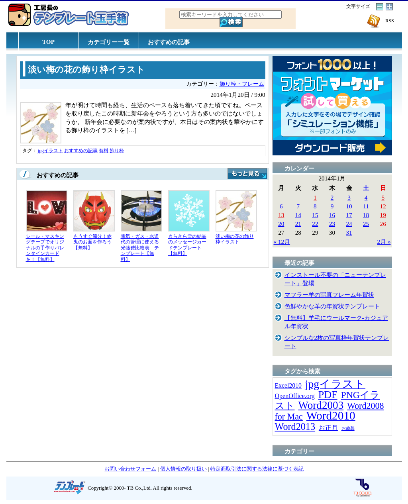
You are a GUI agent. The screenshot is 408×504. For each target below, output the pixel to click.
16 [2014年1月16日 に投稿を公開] (332, 215)
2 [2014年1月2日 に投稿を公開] (332, 197)
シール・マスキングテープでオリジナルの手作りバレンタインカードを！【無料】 (45, 247)
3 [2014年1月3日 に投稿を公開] (349, 197)
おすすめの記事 (169, 42)
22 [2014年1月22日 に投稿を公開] (315, 223)
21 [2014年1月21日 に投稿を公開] (298, 223)
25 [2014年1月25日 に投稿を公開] (366, 223)
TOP (48, 41)
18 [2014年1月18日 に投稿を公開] (366, 215)
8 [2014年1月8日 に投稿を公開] (315, 206)
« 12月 (282, 241)
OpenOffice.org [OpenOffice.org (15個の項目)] (295, 395)
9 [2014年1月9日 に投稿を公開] (332, 206)
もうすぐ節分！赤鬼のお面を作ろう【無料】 (92, 242)
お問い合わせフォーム (130, 469)
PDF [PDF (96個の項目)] (327, 394)
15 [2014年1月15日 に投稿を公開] (315, 215)
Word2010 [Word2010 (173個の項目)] (330, 415)
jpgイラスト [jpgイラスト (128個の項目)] (335, 384)
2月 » (384, 241)
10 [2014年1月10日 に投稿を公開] (349, 206)
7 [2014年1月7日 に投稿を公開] (298, 206)
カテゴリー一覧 (108, 42)
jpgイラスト (50, 150)
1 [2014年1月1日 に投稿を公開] (315, 197)
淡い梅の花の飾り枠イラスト (86, 70)
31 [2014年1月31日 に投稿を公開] (349, 232)
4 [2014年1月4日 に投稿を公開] (366, 197)
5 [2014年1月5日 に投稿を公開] (382, 197)
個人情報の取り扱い (183, 469)
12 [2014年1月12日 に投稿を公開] (383, 206)
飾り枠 (117, 150)
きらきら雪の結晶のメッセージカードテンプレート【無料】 (187, 245)
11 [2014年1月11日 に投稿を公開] (366, 206)
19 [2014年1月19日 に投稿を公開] (383, 215)
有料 (103, 150)
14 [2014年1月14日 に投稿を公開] (298, 215)
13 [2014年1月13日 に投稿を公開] (281, 215)
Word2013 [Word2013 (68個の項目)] (295, 426)
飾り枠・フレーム (242, 84)
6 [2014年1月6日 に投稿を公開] (281, 206)
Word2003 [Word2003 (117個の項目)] (320, 405)
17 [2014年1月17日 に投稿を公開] (349, 215)
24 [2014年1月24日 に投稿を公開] (349, 223)
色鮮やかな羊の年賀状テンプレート (332, 306)
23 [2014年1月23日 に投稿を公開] (332, 223)
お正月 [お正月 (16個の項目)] (328, 427)
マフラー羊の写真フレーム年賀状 (329, 294)
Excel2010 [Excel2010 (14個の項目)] (288, 385)
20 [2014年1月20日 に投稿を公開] (281, 223)
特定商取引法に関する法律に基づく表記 (257, 469)
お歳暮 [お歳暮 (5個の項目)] (348, 428)
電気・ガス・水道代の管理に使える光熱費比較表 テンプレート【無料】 (140, 247)
